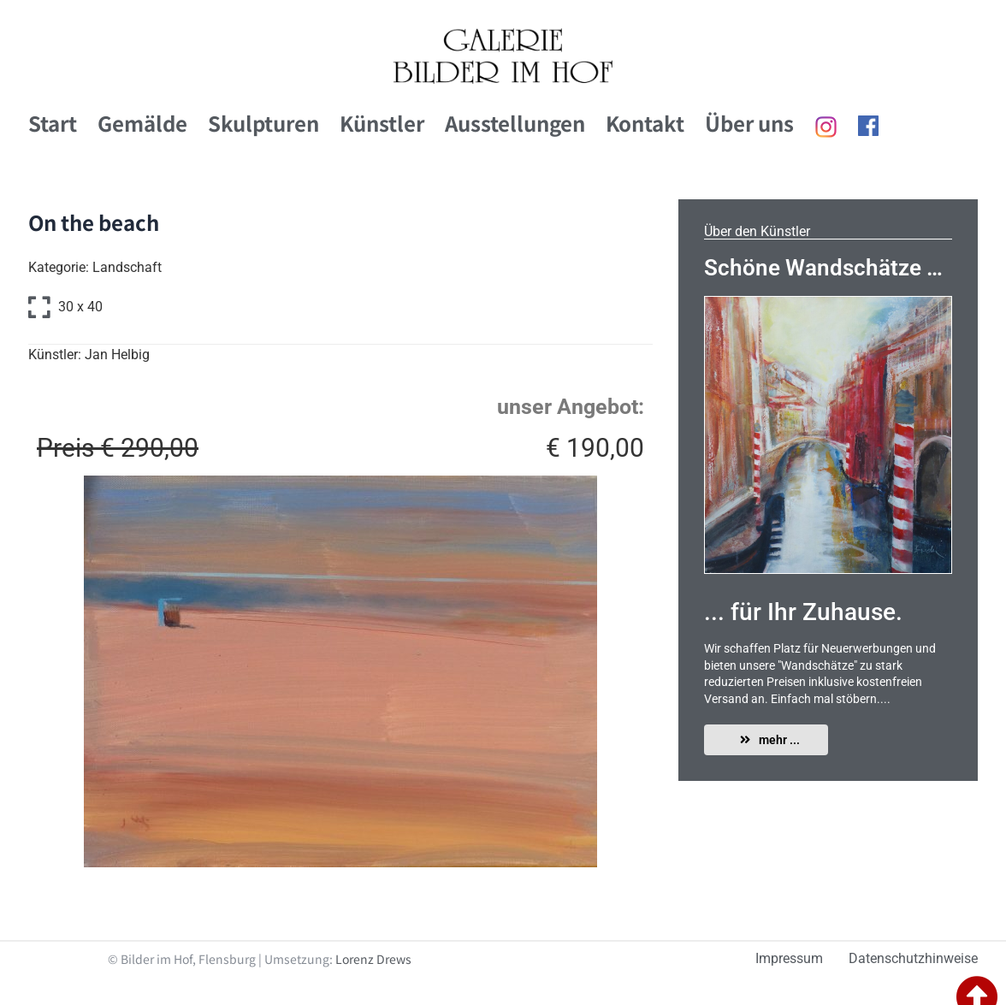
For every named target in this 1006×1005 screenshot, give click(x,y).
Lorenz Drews (373, 958)
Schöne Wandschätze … (823, 268)
